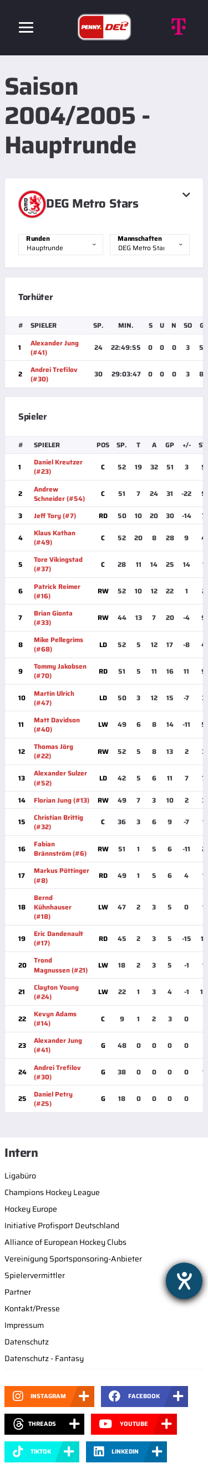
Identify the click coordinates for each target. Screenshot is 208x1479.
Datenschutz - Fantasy (44, 1358)
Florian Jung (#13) (61, 800)
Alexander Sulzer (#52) (60, 778)
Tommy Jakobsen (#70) (60, 671)
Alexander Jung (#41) (55, 348)
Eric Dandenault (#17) (58, 938)
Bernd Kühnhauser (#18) (53, 907)
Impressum (24, 1325)
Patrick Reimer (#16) (57, 591)
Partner (17, 1292)
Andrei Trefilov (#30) (54, 374)
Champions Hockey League (52, 1192)
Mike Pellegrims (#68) (58, 644)
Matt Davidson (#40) (57, 725)
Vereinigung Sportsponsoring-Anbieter (73, 1259)
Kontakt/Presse (32, 1308)
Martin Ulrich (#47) (54, 698)
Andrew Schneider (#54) (59, 494)
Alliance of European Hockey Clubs (65, 1242)
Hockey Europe (30, 1209)
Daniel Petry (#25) (53, 1099)
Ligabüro (20, 1176)
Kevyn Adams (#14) (55, 1018)
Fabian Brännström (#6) (60, 849)
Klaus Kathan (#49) (54, 537)
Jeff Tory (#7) (55, 515)
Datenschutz (26, 1342)
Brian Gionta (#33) (53, 618)
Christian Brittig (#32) (58, 822)
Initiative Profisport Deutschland (61, 1225)
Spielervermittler (34, 1275)
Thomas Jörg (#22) (53, 751)
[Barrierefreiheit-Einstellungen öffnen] (184, 1281)
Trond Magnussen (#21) (61, 965)
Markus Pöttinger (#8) (61, 875)
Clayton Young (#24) (56, 992)
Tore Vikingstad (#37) (58, 564)
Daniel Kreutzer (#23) (58, 467)
